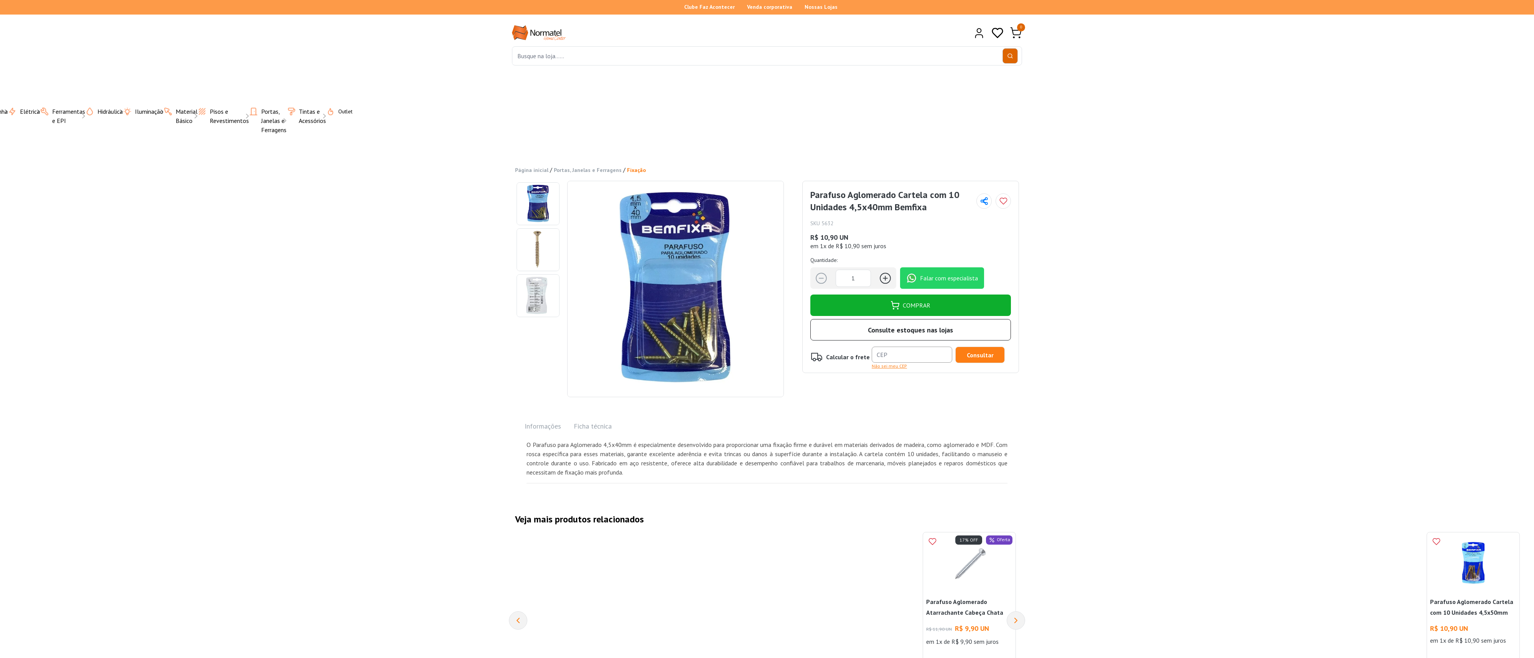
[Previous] (518, 620)
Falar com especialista (942, 278)
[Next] (1016, 620)
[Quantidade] (853, 278)
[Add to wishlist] (1003, 201)
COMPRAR (910, 305)
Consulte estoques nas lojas (910, 330)
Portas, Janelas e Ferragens (588, 170)
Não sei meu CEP (889, 366)
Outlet (334, 111)
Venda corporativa (769, 6)
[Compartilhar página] (984, 201)
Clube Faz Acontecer (709, 6)
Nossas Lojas (821, 6)
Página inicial (531, 170)
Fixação (636, 170)
